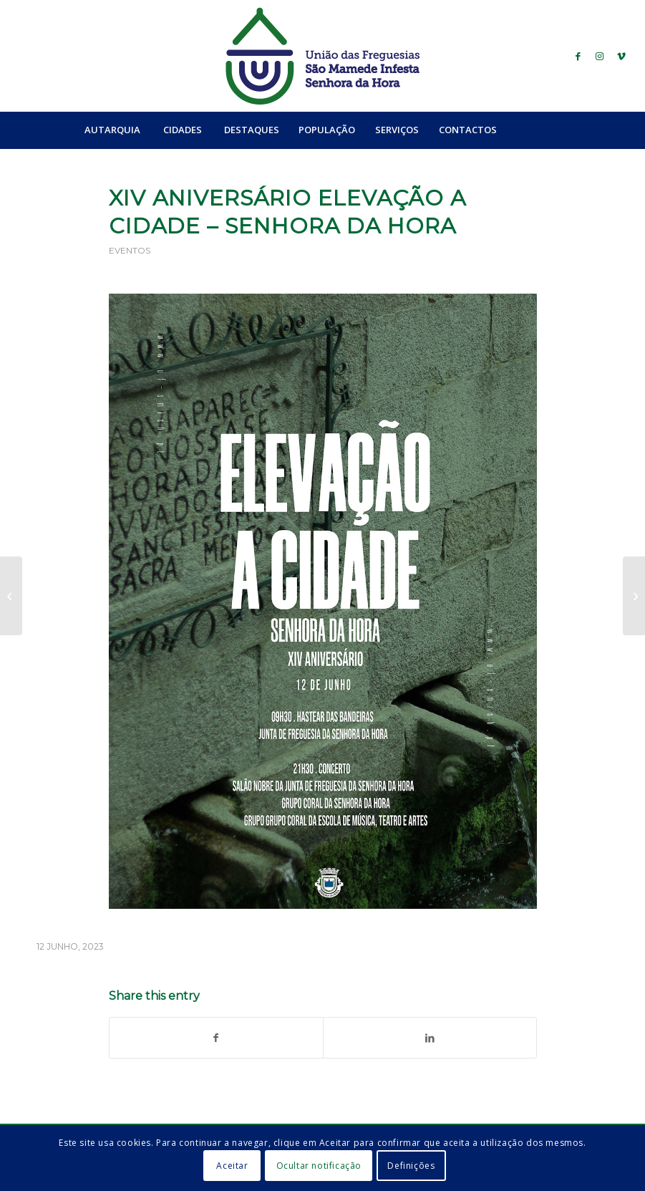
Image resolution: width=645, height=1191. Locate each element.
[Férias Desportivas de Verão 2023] (11, 595)
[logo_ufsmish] (322, 56)
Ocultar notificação (319, 1165)
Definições (411, 1165)
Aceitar (232, 1165)
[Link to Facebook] (578, 56)
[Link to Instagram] (600, 56)
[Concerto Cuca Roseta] (634, 595)
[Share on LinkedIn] (430, 1038)
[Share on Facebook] (216, 1038)
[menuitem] (112, 130)
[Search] (537, 130)
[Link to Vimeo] (621, 56)
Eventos (129, 250)
